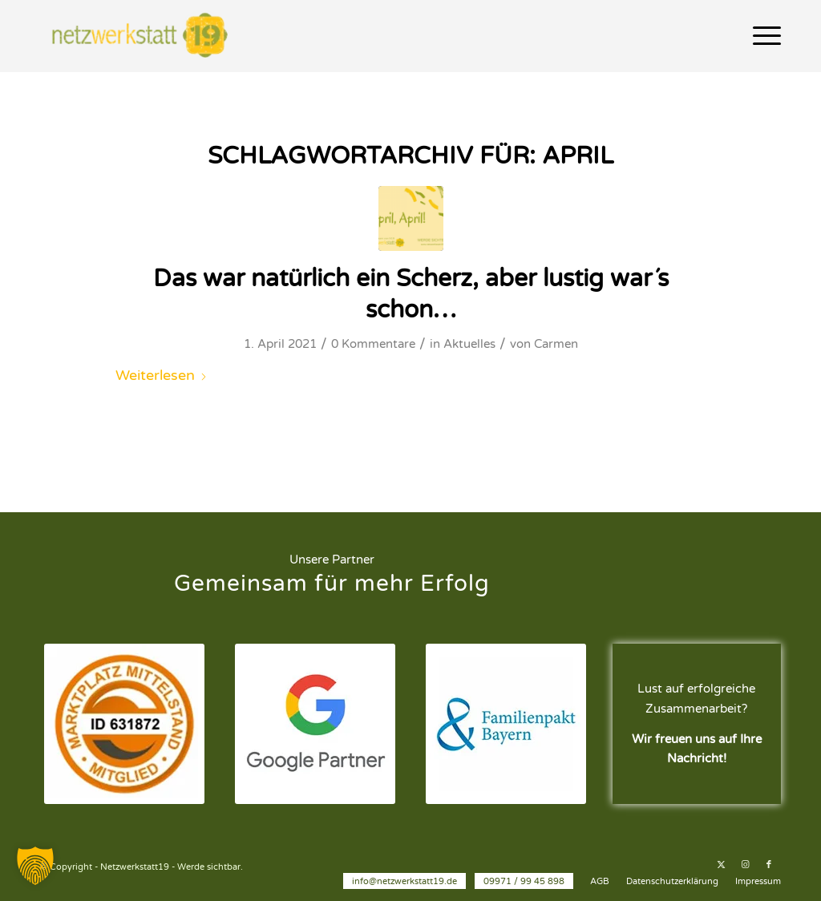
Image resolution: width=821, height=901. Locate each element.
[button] (35, 865)
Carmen (556, 344)
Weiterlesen (161, 375)
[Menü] (761, 36)
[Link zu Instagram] (745, 865)
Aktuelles (469, 344)
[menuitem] (761, 36)
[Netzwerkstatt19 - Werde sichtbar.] (143, 36)
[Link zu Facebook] (769, 865)
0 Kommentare (373, 344)
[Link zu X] (721, 865)
